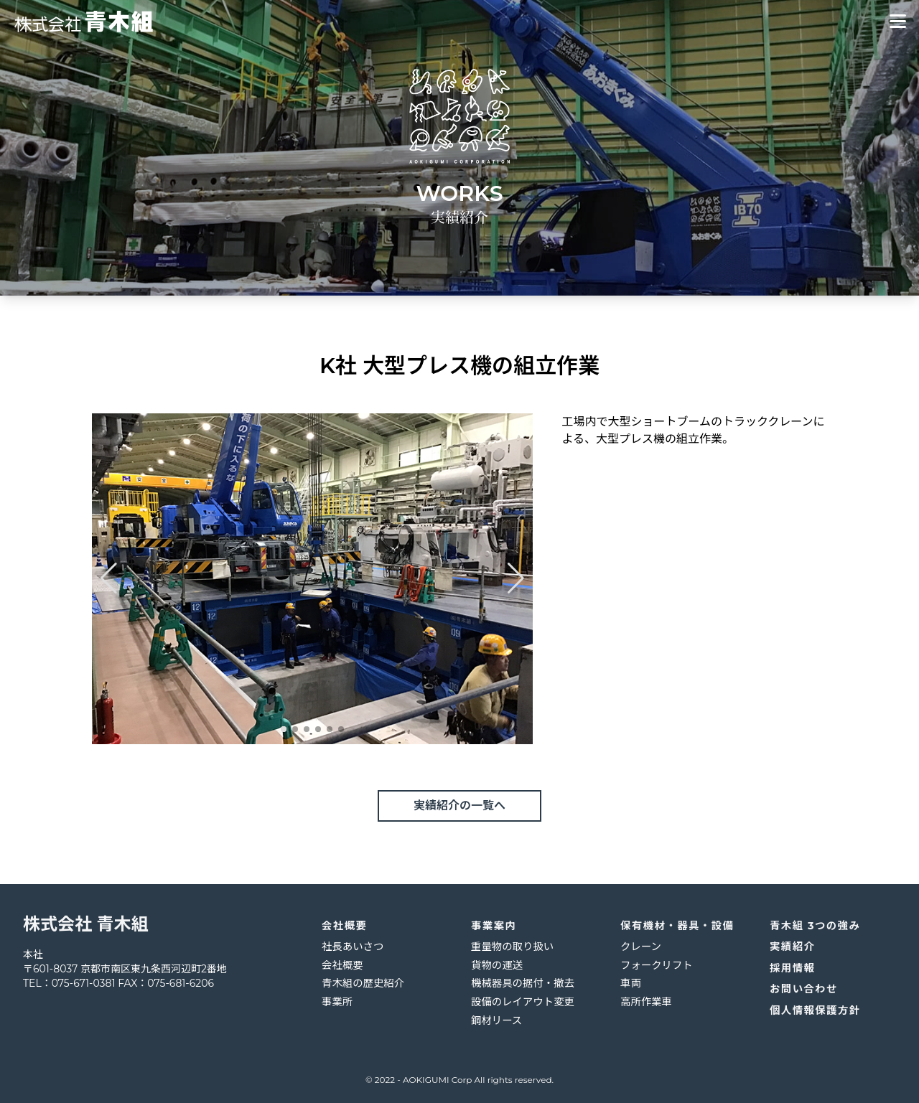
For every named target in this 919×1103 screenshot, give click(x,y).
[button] (283, 729)
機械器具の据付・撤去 (522, 983)
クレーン (640, 946)
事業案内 (493, 925)
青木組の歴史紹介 (363, 983)
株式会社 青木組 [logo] (86, 924)
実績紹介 (792, 946)
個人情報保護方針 (815, 1010)
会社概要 (344, 925)
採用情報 (792, 968)
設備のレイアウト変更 (522, 1001)
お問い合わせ (804, 988)
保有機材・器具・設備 (677, 925)
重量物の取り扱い (512, 946)
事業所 (337, 1001)
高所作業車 (646, 1001)
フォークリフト (656, 965)
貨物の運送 (497, 965)
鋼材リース (496, 1020)
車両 (630, 983)
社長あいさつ (352, 946)
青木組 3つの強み (815, 925)
